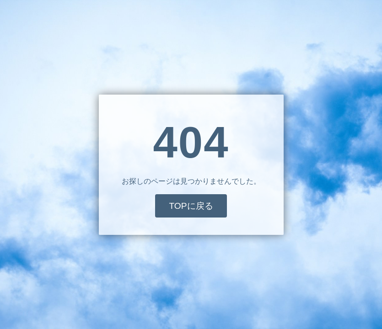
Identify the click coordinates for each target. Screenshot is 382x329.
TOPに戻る (191, 206)
